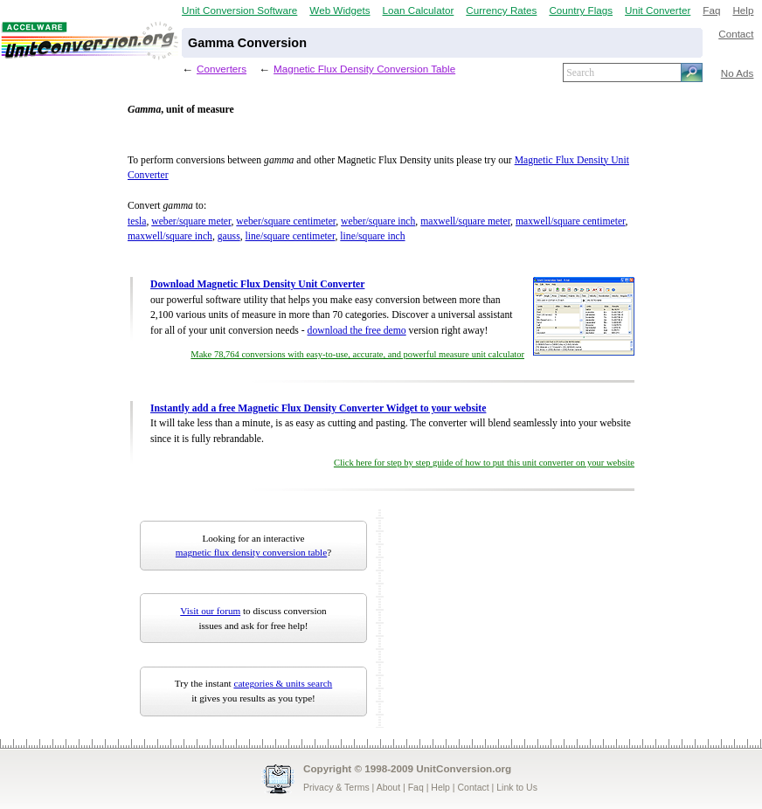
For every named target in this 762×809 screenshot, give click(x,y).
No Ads (737, 73)
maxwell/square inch (170, 236)
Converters (221, 68)
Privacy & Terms (336, 787)
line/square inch (372, 236)
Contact (735, 33)
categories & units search (282, 683)
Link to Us (516, 787)
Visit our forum (210, 610)
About (388, 787)
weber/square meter (191, 221)
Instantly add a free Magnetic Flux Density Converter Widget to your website (318, 408)
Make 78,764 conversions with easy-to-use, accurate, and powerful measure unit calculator (357, 354)
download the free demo (357, 330)
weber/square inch (378, 221)
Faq (711, 10)
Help (742, 10)
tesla (137, 221)
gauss (229, 236)
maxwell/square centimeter (571, 221)
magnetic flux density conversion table (251, 552)
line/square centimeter (291, 236)
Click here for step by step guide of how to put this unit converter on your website (484, 462)
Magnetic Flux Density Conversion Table (364, 68)
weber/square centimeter (286, 221)
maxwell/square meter (465, 221)
